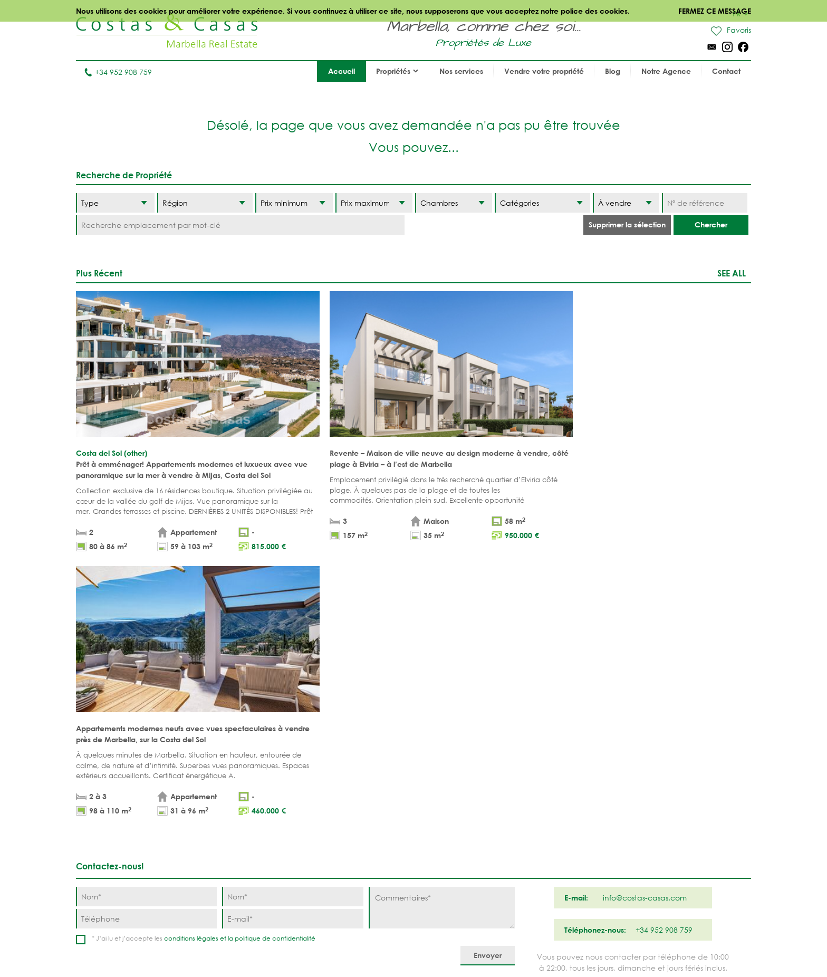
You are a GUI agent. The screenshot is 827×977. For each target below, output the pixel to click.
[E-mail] (292, 639)
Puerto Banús (456, 779)
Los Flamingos (543, 796)
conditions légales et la (199, 658)
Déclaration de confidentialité (440, 945)
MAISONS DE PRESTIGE (363, 845)
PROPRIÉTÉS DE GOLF (361, 779)
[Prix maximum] (373, 203)
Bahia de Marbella (466, 861)
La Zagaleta (537, 779)
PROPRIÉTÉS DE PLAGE (361, 763)
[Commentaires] (442, 628)
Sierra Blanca (457, 828)
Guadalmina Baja (549, 861)
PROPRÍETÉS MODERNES (366, 812)
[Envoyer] (487, 676)
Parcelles (258, 796)
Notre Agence (666, 70)
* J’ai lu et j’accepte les (203, 658)
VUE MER (339, 795)
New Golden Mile (547, 828)
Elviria (443, 845)
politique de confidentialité (275, 658)
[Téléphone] (146, 639)
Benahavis (534, 763)
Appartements (266, 763)
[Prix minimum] (293, 203)
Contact (726, 70)
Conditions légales (342, 945)
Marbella (448, 763)
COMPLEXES (261, 828)
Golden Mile (454, 812)
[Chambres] (453, 203)
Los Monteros (542, 845)
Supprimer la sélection (627, 224)
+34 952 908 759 (118, 72)
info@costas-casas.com (118, 926)
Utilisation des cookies (544, 945)
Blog (612, 70)
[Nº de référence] (704, 203)
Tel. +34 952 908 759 (111, 910)
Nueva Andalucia (464, 796)
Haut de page (413, 714)
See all (731, 273)
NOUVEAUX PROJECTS (278, 812)
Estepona (532, 812)
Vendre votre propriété (544, 70)
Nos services (461, 70)
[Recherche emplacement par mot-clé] (240, 225)
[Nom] (146, 617)
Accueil (341, 70)
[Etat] (626, 203)
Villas (250, 779)
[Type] (115, 203)
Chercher (711, 224)
